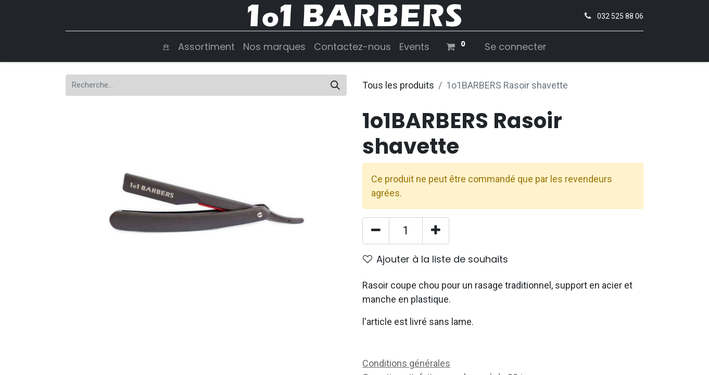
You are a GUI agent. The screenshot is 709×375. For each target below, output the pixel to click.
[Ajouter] (435, 230)
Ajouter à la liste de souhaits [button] (435, 259)
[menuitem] (166, 46)
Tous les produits (398, 85)
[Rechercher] (335, 85)
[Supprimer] (375, 230)
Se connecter (516, 46)
